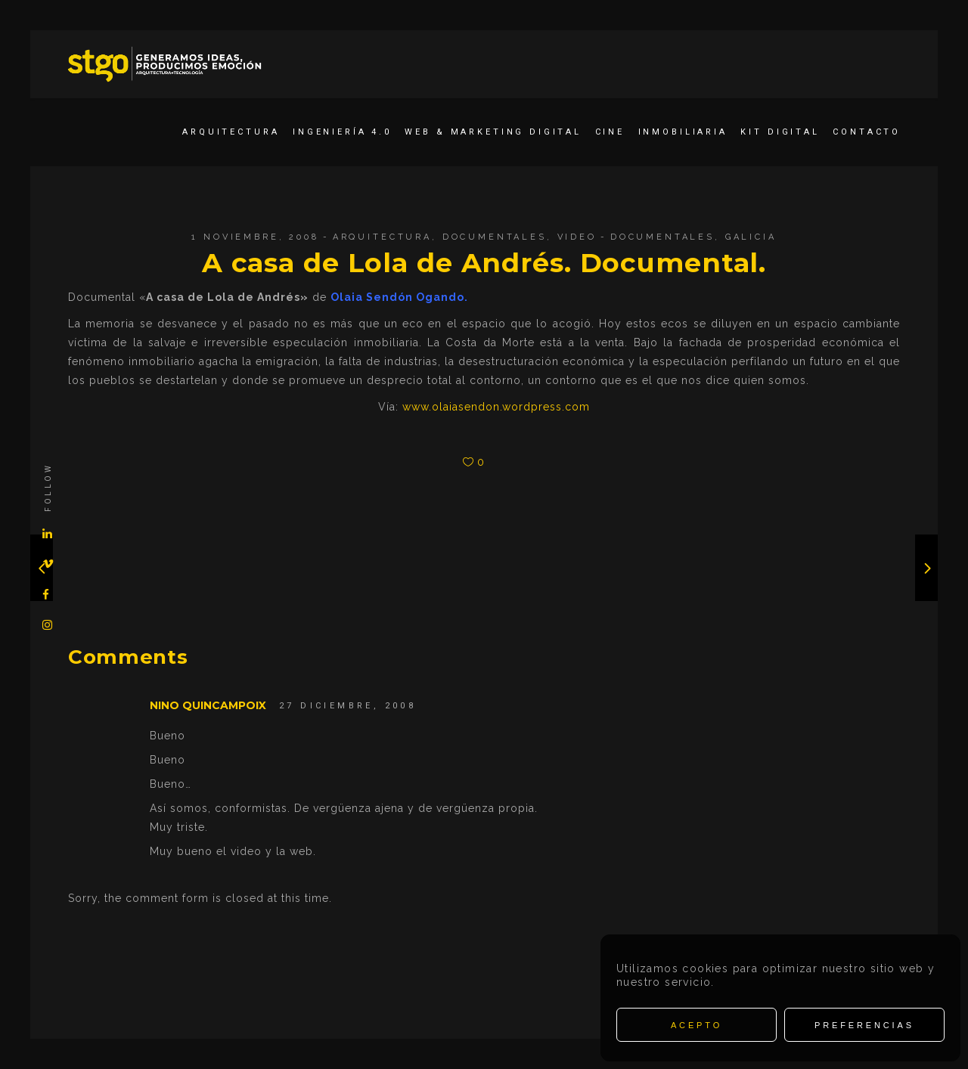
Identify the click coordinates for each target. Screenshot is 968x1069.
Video (577, 237)
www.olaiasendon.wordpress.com (496, 407)
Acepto (696, 1025)
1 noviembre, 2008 (254, 237)
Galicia (751, 237)
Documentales (494, 237)
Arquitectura (382, 237)
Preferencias (864, 1025)
